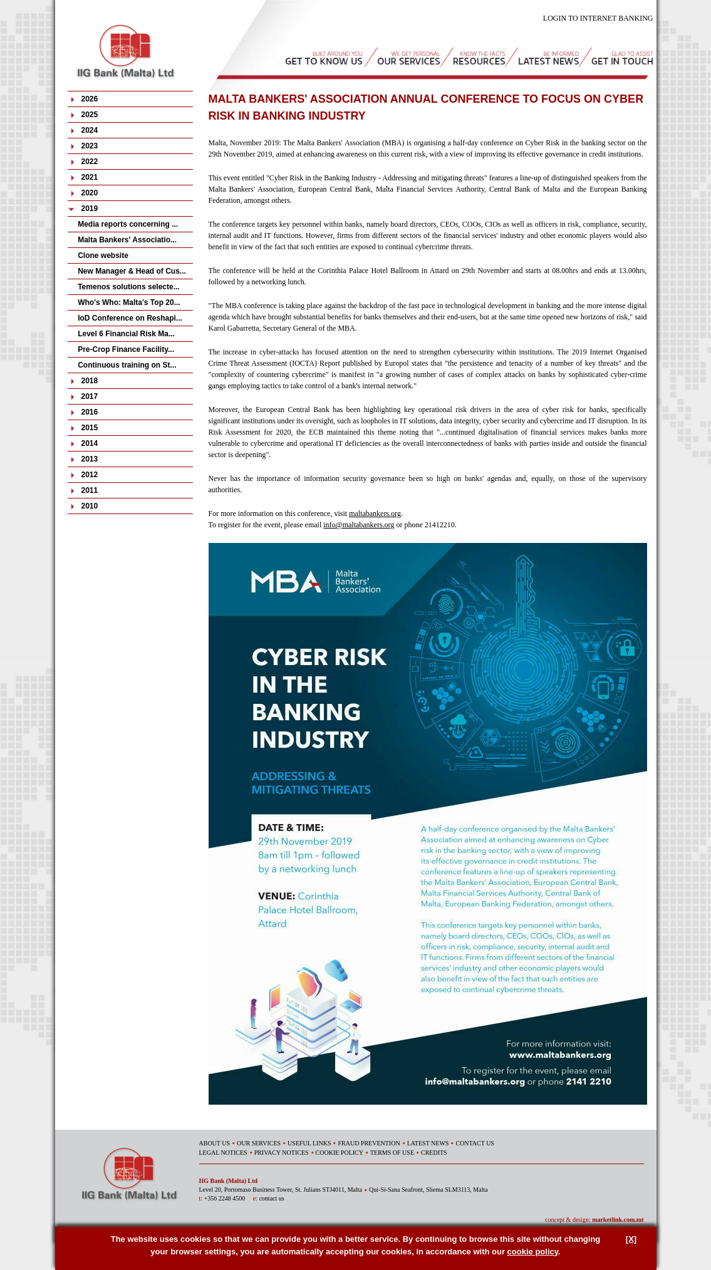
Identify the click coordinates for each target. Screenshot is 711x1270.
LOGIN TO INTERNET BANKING (598, 18)
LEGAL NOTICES (223, 1152)
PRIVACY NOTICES (281, 1152)
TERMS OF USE (392, 1152)
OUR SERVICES (259, 1143)
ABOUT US (215, 1143)
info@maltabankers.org (358, 524)
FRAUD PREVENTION (369, 1143)
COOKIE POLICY (339, 1152)
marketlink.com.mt (617, 1219)
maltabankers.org (375, 513)
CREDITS (434, 1152)
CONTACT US (474, 1143)
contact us (271, 1198)
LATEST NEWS (428, 1143)
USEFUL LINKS (309, 1143)
